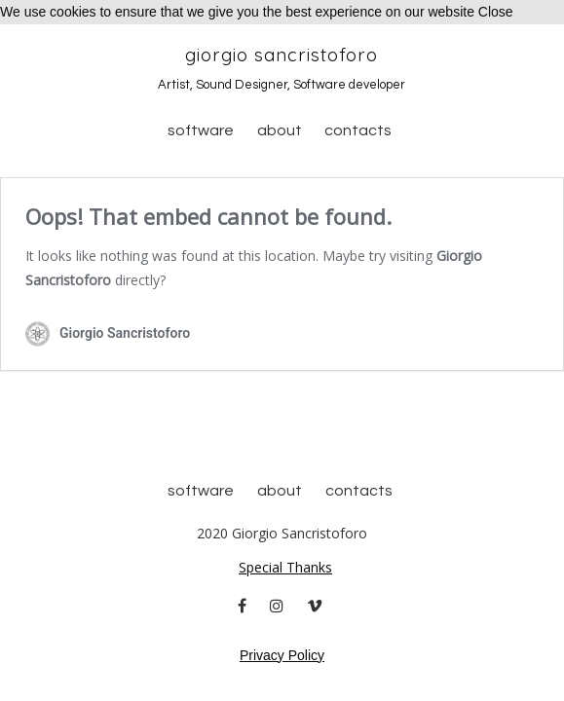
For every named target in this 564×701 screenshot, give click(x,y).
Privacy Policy (282, 655)
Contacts (358, 130)
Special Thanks (285, 567)
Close (495, 11)
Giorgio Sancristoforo (281, 54)
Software (201, 130)
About (279, 130)
